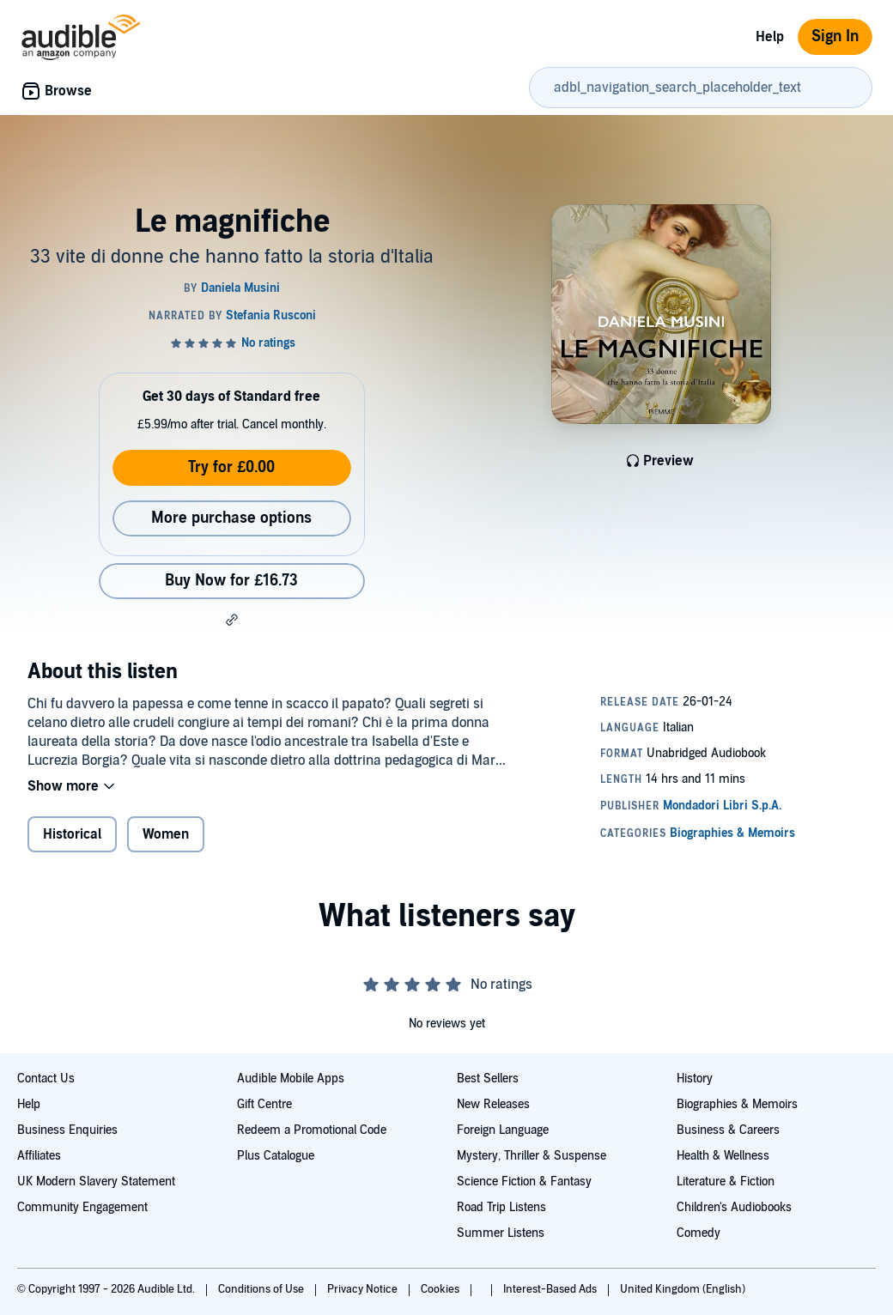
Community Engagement (82, 1207)
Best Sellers (488, 1078)
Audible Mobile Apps (290, 1078)
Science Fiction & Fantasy (524, 1181)
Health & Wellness (723, 1155)
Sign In (835, 36)
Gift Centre (264, 1104)
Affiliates (39, 1155)
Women (166, 834)
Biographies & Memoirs (737, 1104)
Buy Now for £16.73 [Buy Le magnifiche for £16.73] (231, 581)
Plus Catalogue (275, 1155)
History (695, 1078)
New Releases (493, 1104)
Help (770, 36)
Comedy (698, 1233)
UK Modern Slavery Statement (96, 1181)
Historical (72, 834)
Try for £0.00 (231, 467)
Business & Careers (728, 1130)
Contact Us (46, 1078)
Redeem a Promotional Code (311, 1130)
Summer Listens (500, 1233)
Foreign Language (503, 1130)
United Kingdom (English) (682, 1289)
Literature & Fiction (726, 1181)
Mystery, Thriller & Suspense (531, 1155)
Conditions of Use (262, 1289)
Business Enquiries (67, 1130)
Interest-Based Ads (551, 1289)
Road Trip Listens (501, 1207)
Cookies (441, 1289)
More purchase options (231, 518)
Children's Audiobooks (734, 1207)
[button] (232, 620)
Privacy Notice (363, 1289)
